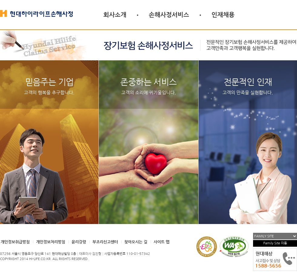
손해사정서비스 (169, 14)
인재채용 (223, 14)
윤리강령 (79, 241)
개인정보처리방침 (50, 241)
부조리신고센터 (105, 241)
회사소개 (114, 14)
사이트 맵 (161, 241)
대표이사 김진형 (90, 254)
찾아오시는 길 (135, 241)
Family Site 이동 (275, 243)
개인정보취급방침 (15, 241)
